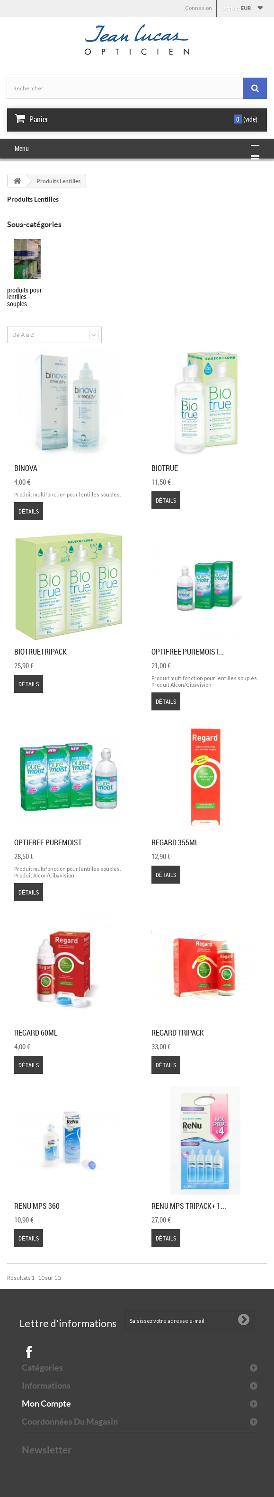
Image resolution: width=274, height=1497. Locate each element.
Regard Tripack (177, 1033)
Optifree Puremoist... (187, 652)
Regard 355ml (174, 842)
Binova (25, 468)
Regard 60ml (35, 1033)
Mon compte (46, 1403)
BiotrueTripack (40, 652)
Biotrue (164, 468)
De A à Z (23, 335)
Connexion (198, 8)
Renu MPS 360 (37, 1206)
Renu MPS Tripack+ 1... (188, 1206)
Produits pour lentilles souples (24, 296)
